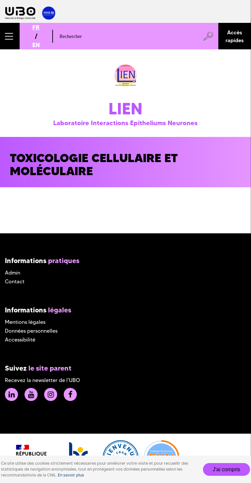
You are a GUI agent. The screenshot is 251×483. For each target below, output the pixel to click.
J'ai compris (226, 469)
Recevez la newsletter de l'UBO (42, 380)
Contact (15, 281)
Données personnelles (31, 331)
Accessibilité (20, 340)
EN (36, 45)
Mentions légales (25, 322)
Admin (12, 273)
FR (36, 27)
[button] (10, 36)
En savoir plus (71, 475)
